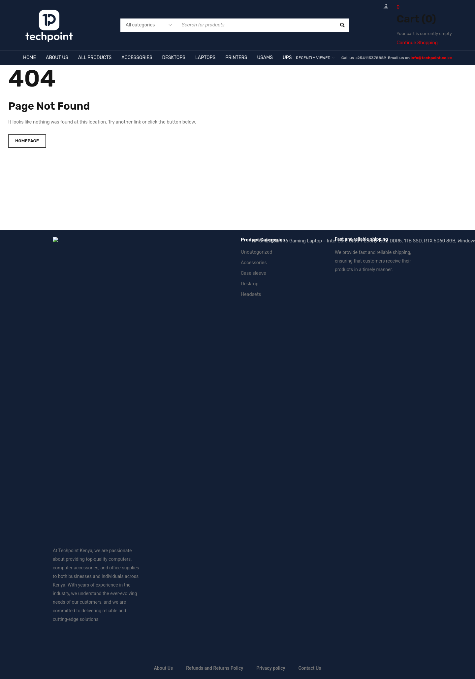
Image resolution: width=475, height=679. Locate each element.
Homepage (27, 140)
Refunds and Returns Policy (214, 377)
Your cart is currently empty (424, 33)
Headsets (251, 294)
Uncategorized (256, 252)
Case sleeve (253, 273)
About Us (163, 377)
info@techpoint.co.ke (431, 57)
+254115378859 (371, 57)
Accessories (254, 263)
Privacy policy (270, 377)
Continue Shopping (417, 43)
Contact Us (309, 377)
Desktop (250, 284)
